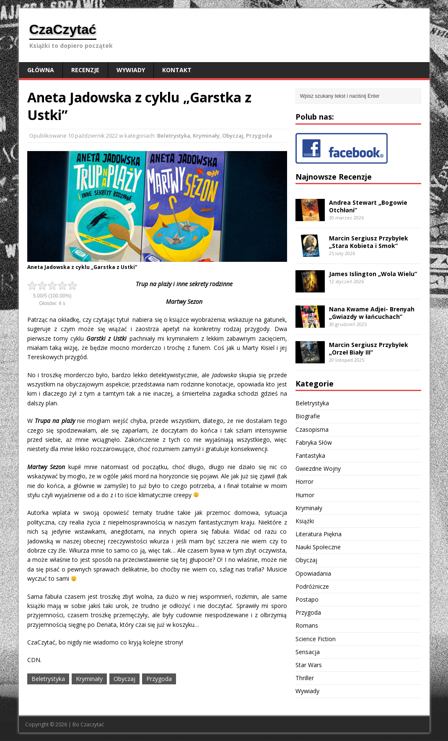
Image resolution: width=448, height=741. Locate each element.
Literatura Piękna (318, 534)
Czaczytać (92, 724)
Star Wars (308, 665)
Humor (304, 495)
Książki (304, 521)
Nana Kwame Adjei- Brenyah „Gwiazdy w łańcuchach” (371, 313)
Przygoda (259, 135)
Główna (40, 70)
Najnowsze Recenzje (333, 177)
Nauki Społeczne (318, 547)
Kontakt (177, 70)
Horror (304, 481)
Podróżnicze (312, 586)
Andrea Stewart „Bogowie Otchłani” (368, 206)
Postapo (307, 599)
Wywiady (131, 70)
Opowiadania (313, 573)
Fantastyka (310, 455)
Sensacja (307, 652)
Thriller (304, 678)
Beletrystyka (173, 135)
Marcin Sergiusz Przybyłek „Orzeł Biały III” (368, 348)
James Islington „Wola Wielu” (373, 274)
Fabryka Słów (313, 442)
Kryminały (206, 135)
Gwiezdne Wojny (318, 468)
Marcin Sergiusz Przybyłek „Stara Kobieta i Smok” (368, 242)
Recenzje (85, 70)
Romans (306, 625)
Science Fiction (315, 639)
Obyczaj (232, 135)
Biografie (307, 416)
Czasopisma (312, 429)
